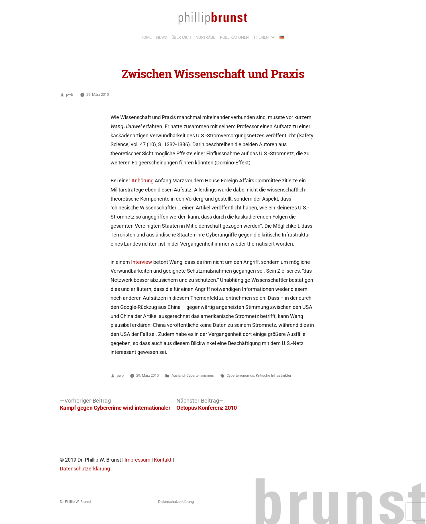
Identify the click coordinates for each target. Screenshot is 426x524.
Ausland (178, 375)
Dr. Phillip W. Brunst (75, 501)
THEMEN (261, 37)
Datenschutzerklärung (85, 469)
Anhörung (142, 180)
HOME (145, 37)
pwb (69, 94)
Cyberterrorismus (200, 375)
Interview (141, 262)
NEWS (161, 37)
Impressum (137, 460)
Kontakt (163, 460)
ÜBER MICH (181, 37)
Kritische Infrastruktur (273, 375)
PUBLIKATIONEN (234, 37)
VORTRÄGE (205, 37)
